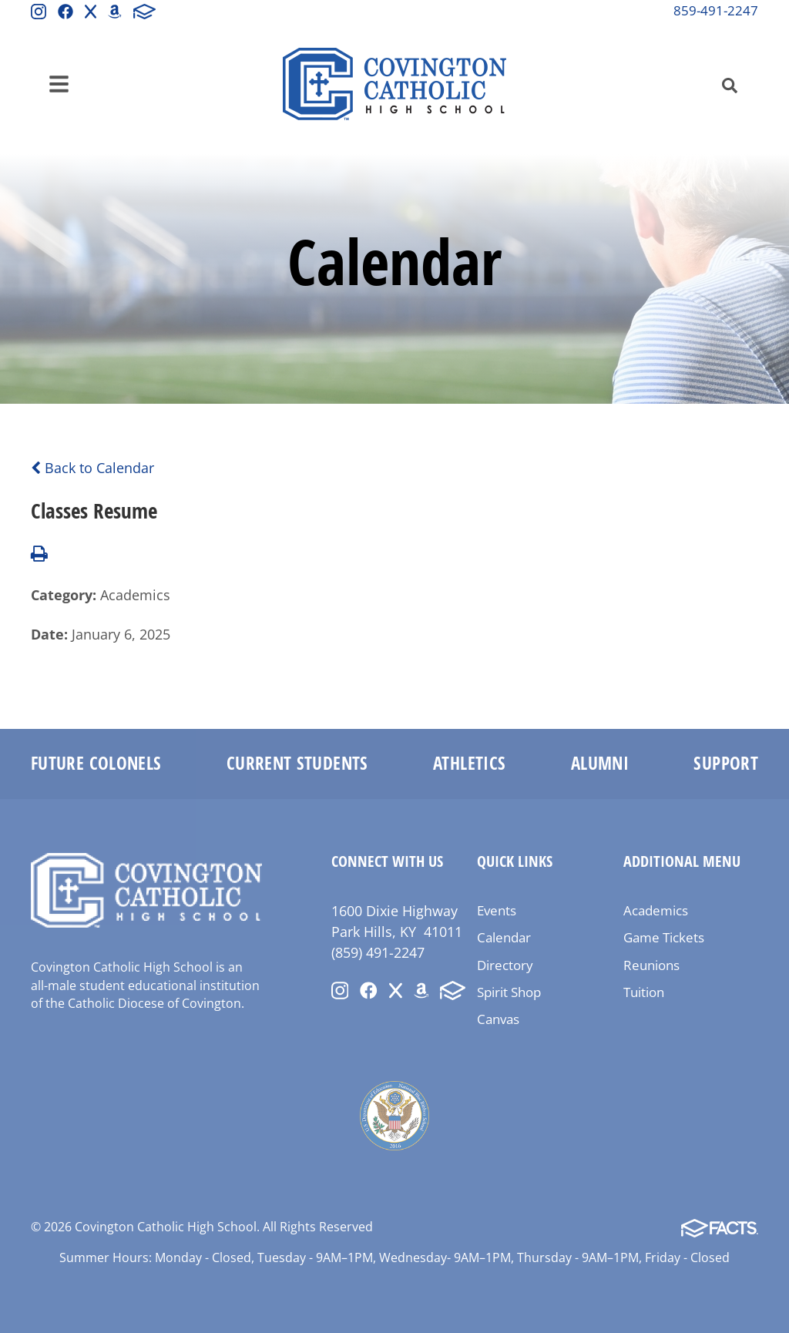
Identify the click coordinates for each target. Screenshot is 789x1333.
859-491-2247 (715, 10)
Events (496, 910)
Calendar (504, 937)
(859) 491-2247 (378, 952)
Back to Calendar (92, 467)
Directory (505, 965)
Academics (655, 910)
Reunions (651, 965)
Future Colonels (96, 763)
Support (725, 763)
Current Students (297, 763)
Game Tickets (663, 937)
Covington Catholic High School (394, 84)
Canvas (498, 1019)
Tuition (643, 992)
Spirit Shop (509, 992)
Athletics (469, 763)
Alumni (600, 763)
